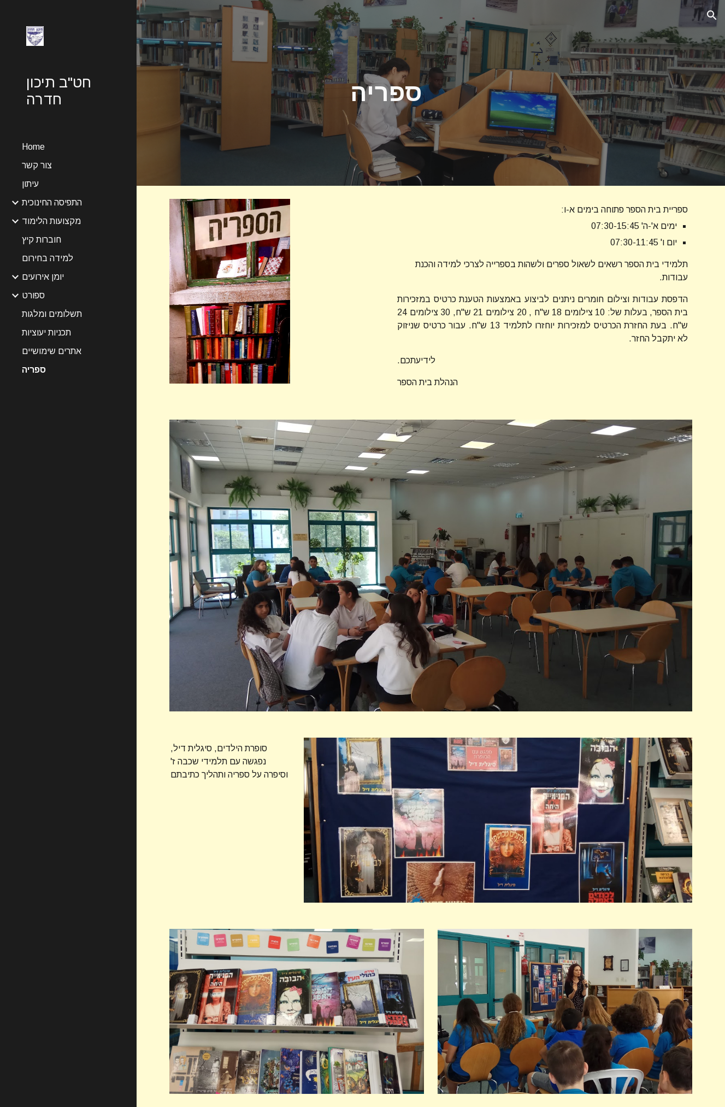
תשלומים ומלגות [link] (52, 314)
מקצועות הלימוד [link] (51, 221)
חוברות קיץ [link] (41, 239)
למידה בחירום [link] (47, 258)
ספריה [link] (34, 369)
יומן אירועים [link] (43, 276)
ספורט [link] (33, 295)
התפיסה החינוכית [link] (52, 202)
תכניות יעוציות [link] (46, 332)
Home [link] (33, 146)
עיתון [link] (30, 184)
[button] (712, 15)
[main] (386, 93)
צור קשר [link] (37, 165)
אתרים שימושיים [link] (51, 351)
